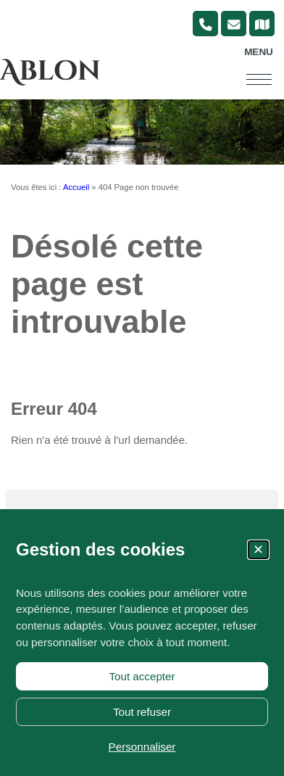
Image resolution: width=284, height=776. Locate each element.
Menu (258, 51)
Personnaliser (142, 746)
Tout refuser (142, 712)
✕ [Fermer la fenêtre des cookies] (258, 549)
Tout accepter (142, 676)
